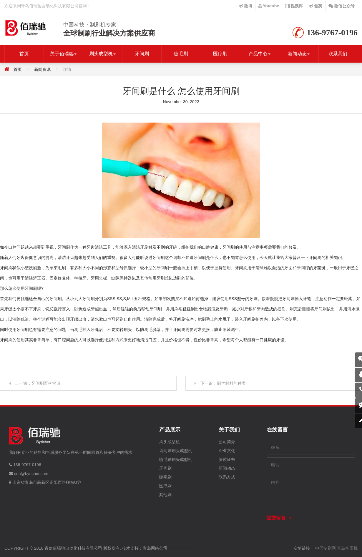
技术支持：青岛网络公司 (144, 548)
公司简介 (227, 441)
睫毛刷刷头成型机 (175, 459)
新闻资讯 (42, 69)
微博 (245, 6)
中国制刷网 (325, 548)
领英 (315, 6)
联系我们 (337, 53)
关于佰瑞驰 (63, 53)
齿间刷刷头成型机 (175, 450)
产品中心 (259, 53)
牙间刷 (142, 53)
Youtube (268, 6)
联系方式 (227, 477)
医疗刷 (220, 53)
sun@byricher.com (31, 473)
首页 (24, 53)
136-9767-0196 (27, 464)
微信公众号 (341, 6)
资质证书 (227, 459)
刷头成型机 (102, 53)
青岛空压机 (347, 548)
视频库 (294, 6)
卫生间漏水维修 (183, 548)
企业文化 (227, 450)
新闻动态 (299, 53)
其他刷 (165, 494)
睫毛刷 (181, 53)
